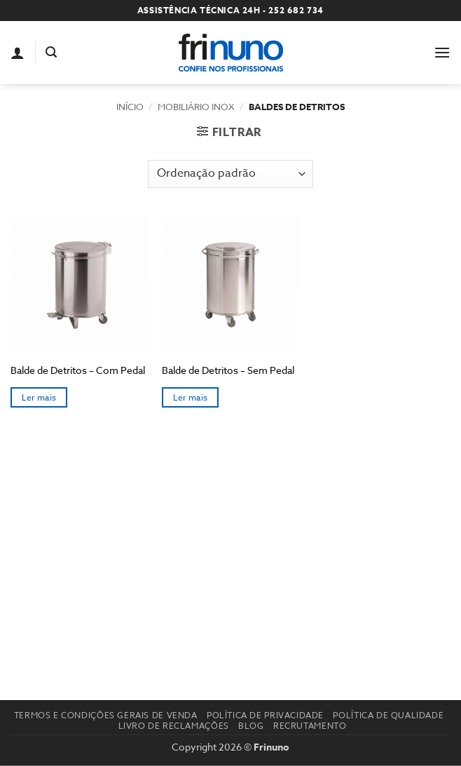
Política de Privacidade (265, 715)
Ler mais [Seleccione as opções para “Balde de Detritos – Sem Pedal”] (190, 397)
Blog (250, 726)
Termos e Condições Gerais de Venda (106, 715)
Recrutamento (309, 726)
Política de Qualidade (388, 715)
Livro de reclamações (173, 726)
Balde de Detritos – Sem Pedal (228, 370)
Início (130, 106)
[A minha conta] (18, 52)
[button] (51, 52)
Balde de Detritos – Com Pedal (78, 370)
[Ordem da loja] (230, 174)
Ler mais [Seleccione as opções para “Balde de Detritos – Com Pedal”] (39, 397)
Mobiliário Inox (196, 106)
